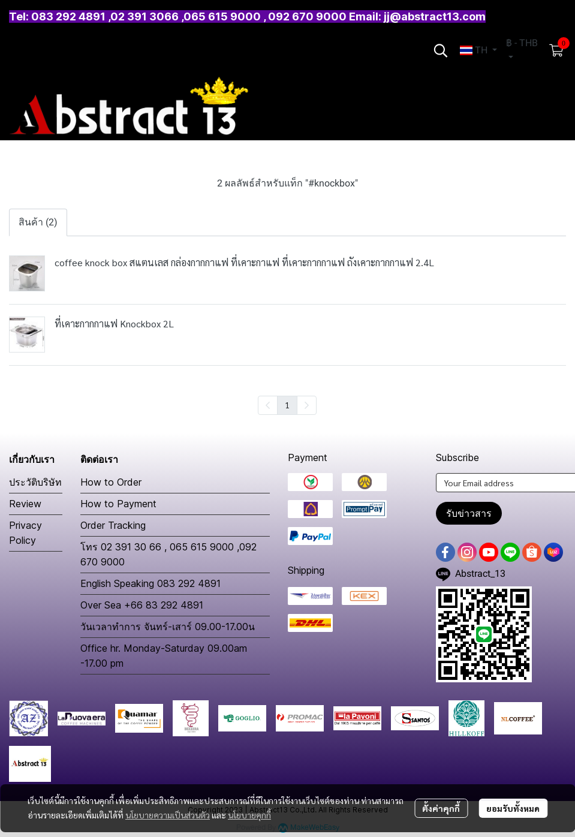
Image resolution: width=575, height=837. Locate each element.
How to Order (111, 482)
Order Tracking (113, 525)
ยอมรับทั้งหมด (513, 808)
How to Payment (118, 504)
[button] (441, 50)
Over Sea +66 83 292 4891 (141, 605)
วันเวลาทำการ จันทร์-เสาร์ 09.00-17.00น (167, 627)
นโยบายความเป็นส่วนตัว (167, 814)
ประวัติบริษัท (35, 482)
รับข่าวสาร (469, 513)
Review (25, 504)
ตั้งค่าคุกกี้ (441, 808)
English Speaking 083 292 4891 (150, 583)
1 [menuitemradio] (287, 404)
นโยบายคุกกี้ (249, 814)
